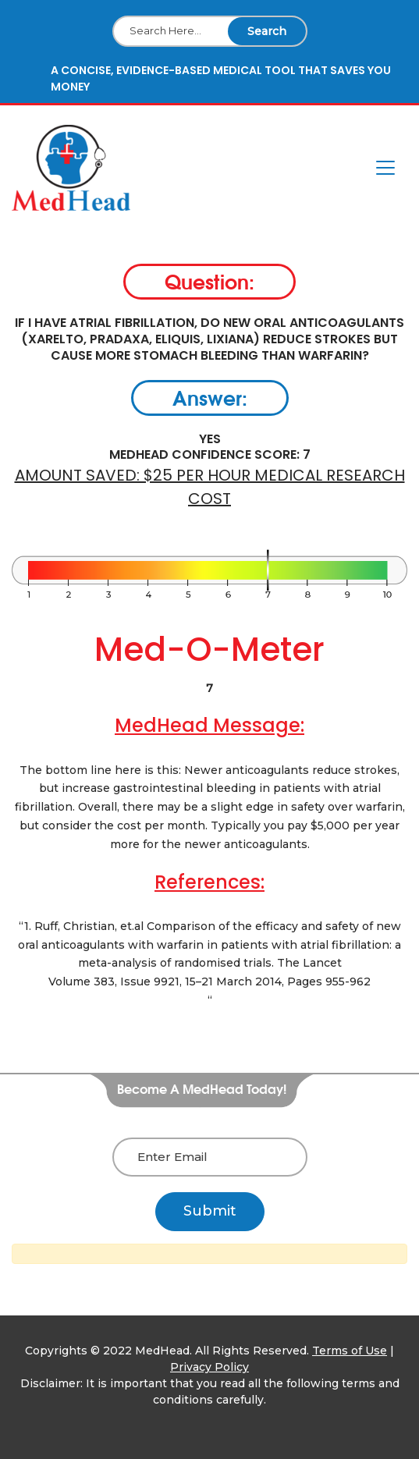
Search (266, 31)
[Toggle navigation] (385, 167)
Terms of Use (349, 1351)
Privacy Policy (209, 1367)
